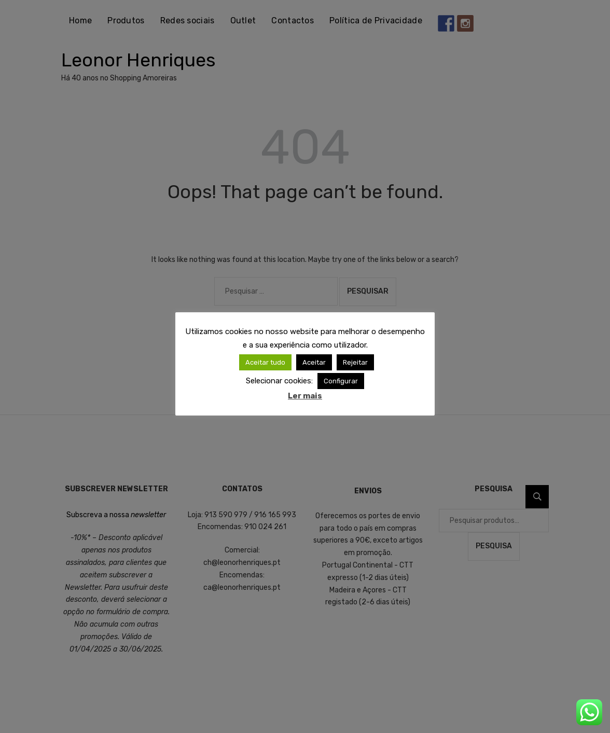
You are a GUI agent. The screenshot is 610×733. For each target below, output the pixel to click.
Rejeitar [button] (355, 362)
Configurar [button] (341, 381)
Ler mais (305, 395)
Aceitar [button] (314, 362)
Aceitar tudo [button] (265, 362)
